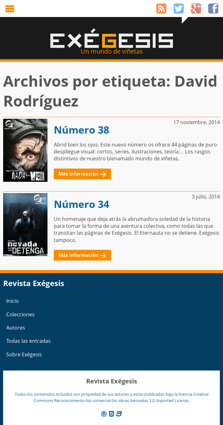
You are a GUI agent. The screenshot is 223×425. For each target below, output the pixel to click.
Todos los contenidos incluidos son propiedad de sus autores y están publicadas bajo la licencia (104, 394)
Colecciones (20, 314)
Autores (15, 327)
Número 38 (81, 129)
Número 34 (81, 204)
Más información (78, 173)
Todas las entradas (28, 340)
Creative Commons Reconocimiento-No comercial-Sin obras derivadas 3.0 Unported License (121, 397)
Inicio (12, 300)
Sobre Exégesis (24, 354)
